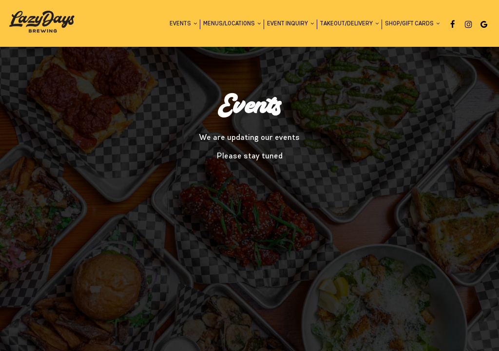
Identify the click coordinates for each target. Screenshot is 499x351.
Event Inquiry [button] (290, 24)
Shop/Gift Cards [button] (412, 24)
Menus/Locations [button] (232, 24)
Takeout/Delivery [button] (349, 24)
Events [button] (183, 24)
